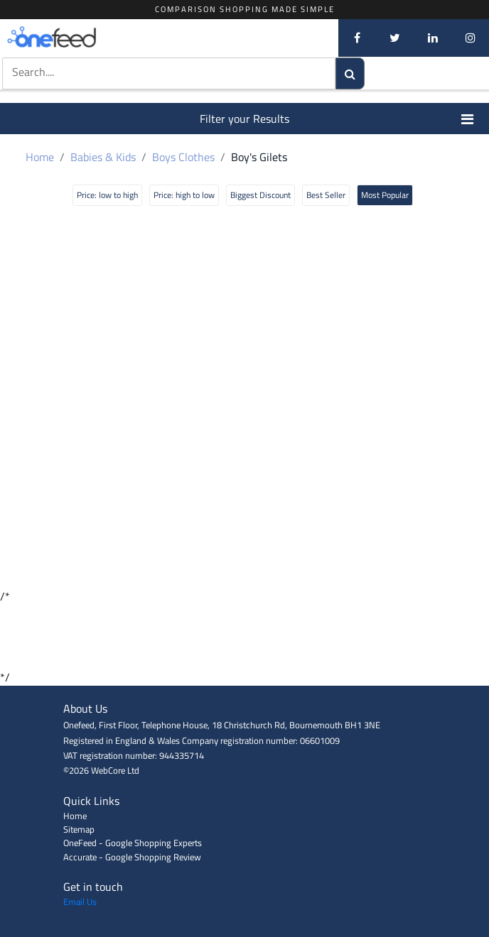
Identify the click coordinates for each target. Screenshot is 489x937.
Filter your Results (337, 118)
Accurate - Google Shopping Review (132, 856)
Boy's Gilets (259, 156)
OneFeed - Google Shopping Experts (132, 842)
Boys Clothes (183, 156)
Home (40, 156)
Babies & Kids (103, 156)
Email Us (80, 901)
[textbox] (169, 72)
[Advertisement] (244, 636)
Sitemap (79, 829)
